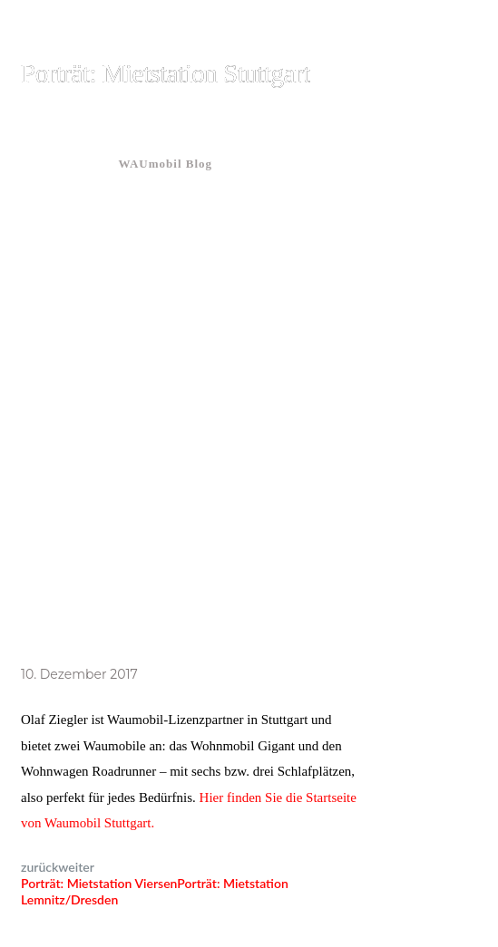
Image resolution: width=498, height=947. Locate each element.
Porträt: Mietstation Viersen (99, 883)
